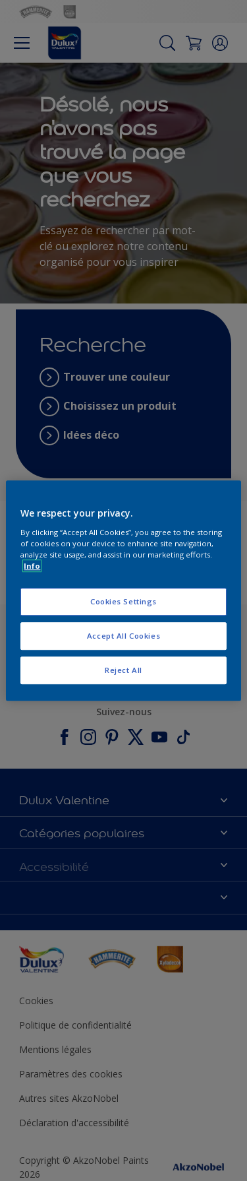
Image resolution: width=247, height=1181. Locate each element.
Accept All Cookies (123, 636)
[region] (123, 590)
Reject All (123, 670)
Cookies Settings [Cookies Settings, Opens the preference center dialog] (123, 601)
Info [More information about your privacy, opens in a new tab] (32, 566)
